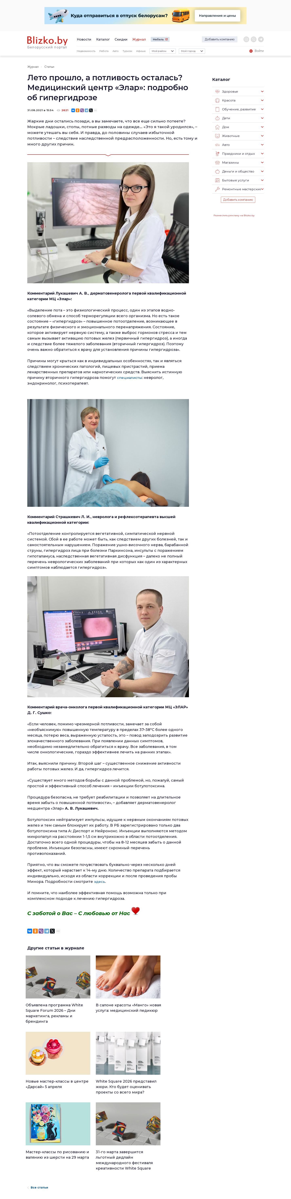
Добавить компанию (220, 39)
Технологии (136, 1185)
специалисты (130, 377)
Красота (225, 100)
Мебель (158, 39)
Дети (222, 118)
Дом (222, 127)
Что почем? (136, 1159)
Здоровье (226, 91)
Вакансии (76, 1156)
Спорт (132, 1180)
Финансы (134, 1174)
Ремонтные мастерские (238, 189)
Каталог (103, 39)
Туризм (127, 50)
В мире (173, 1164)
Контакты (33, 1166)
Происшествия (179, 1159)
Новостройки (79, 1175)
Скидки (121, 39)
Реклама (75, 1150)
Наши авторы (79, 1162)
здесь (99, 881)
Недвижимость (86, 50)
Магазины (226, 162)
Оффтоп (174, 1174)
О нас (72, 1144)
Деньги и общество (234, 171)
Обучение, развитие (235, 109)
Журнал (139, 39)
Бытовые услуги (231, 180)
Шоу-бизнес (177, 1169)
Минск (132, 1148)
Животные (227, 136)
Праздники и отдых (234, 154)
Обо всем (175, 1180)
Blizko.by (234, 1159)
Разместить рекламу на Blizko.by (234, 215)
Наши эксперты (81, 1169)
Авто (116, 50)
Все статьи (37, 1106)
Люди (132, 1143)
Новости (84, 39)
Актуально (135, 1164)
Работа (104, 50)
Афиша (141, 50)
